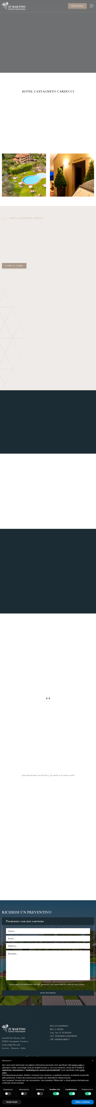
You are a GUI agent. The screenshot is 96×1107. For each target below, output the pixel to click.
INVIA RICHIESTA (48, 993)
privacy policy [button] (77, 1065)
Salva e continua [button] (83, 1102)
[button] (93, 1061)
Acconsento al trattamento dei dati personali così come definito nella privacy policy (46, 984)
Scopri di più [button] (11, 1102)
